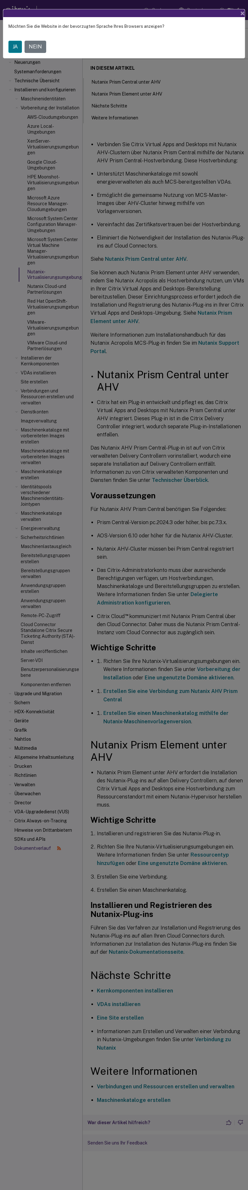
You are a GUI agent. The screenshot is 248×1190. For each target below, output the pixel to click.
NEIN (35, 47)
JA (15, 47)
